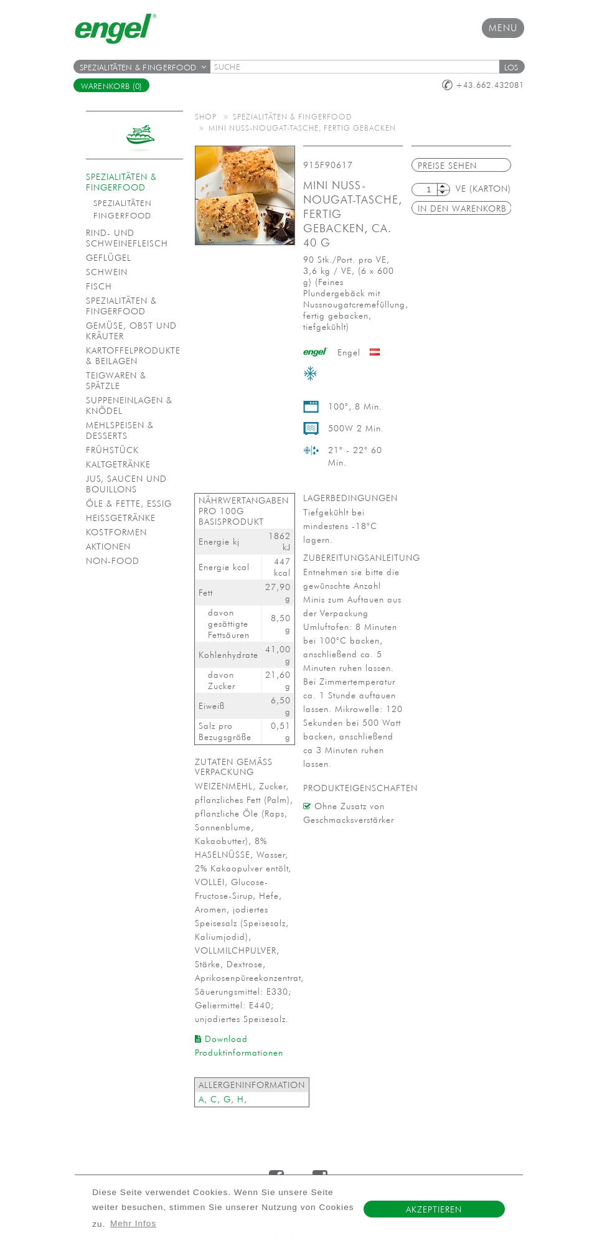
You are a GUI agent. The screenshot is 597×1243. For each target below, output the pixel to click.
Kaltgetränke (118, 464)
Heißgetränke (121, 517)
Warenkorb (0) (112, 86)
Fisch (99, 286)
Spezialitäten (122, 203)
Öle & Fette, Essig (129, 503)
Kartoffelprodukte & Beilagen (133, 356)
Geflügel (108, 257)
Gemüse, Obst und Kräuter (131, 331)
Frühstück (112, 450)
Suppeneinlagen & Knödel (129, 405)
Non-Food (112, 560)
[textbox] (358, 66)
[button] (512, 66)
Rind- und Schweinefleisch (127, 238)
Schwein (107, 272)
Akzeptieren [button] (434, 1209)
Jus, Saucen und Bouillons (126, 484)
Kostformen (116, 532)
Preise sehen (447, 165)
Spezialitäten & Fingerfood (143, 67)
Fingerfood (122, 215)
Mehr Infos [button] (133, 1223)
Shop (206, 116)
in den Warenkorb (462, 208)
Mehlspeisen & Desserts (120, 430)
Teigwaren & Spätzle (116, 381)
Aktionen (108, 546)
